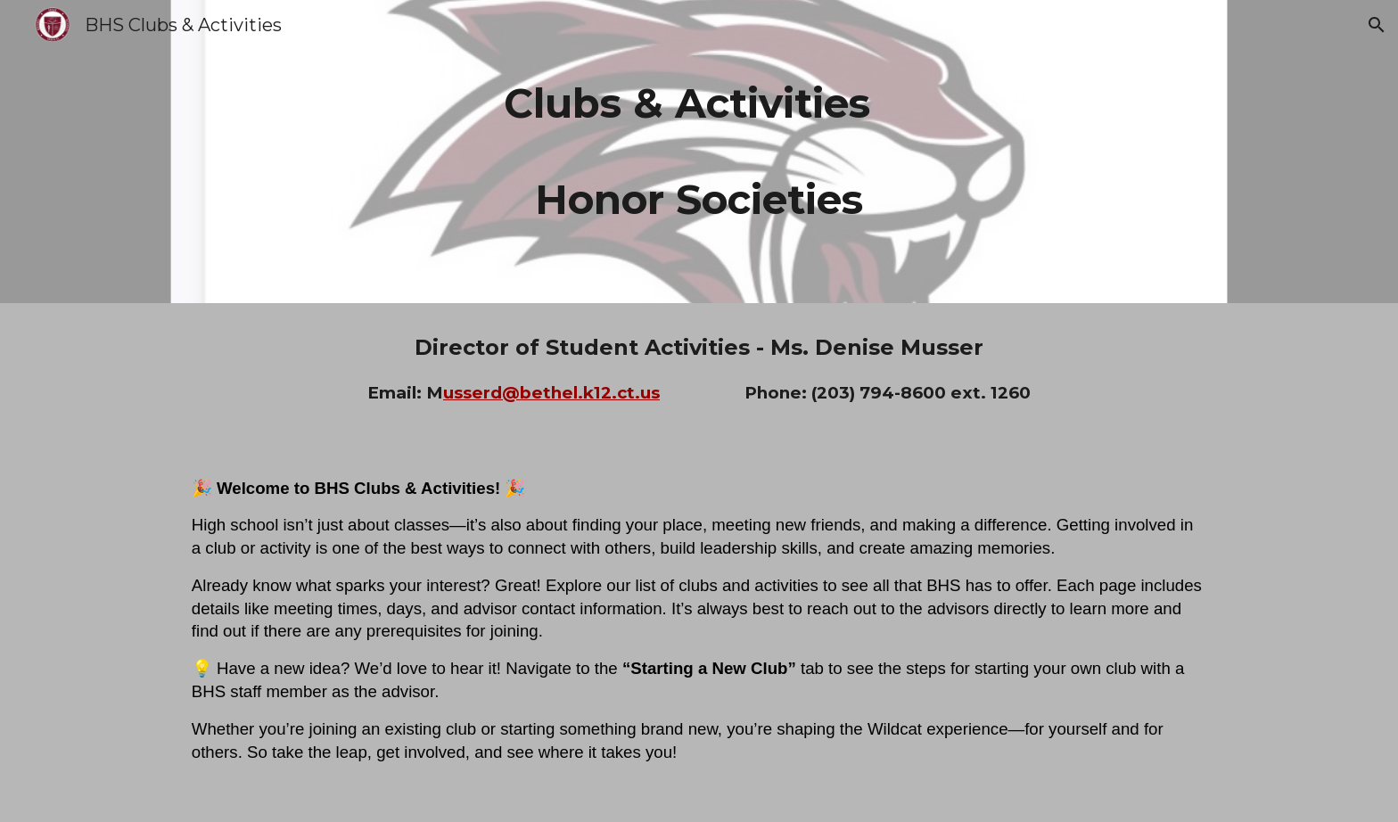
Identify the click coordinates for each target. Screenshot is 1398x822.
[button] (1376, 25)
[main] (699, 151)
